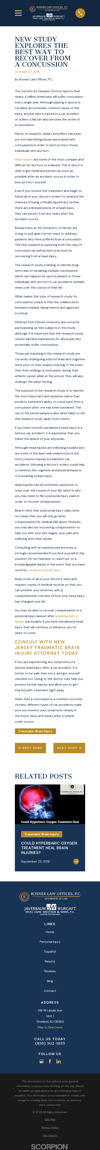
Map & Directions (50, 1027)
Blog (50, 981)
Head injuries (24, 159)
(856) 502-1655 (50, 1043)
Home (50, 932)
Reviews (50, 971)
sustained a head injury (44, 570)
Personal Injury (50, 942)
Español (50, 951)
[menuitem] (50, 1119)
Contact (50, 991)
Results (50, 961)
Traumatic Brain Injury (35, 731)
